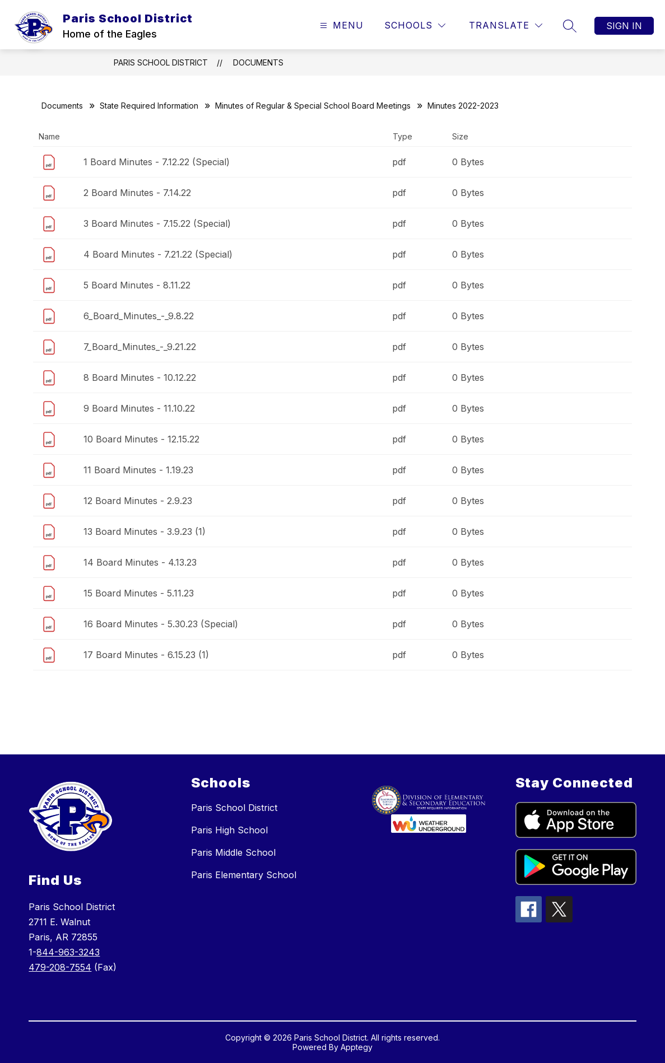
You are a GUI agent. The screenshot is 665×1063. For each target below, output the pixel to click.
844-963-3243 (68, 952)
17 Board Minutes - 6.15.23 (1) (146, 654)
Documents (258, 62)
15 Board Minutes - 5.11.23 (138, 593)
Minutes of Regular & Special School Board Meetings (313, 105)
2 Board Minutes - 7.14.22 (137, 192)
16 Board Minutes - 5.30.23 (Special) (160, 624)
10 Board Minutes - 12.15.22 (141, 439)
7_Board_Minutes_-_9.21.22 (139, 346)
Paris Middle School (233, 852)
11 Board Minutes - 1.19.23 (138, 469)
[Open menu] (340, 25)
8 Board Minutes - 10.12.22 (139, 377)
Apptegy (357, 1047)
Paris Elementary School (243, 874)
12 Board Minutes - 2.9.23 (137, 500)
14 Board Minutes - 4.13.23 (140, 562)
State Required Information (149, 105)
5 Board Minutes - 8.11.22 (136, 285)
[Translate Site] (505, 25)
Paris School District (161, 62)
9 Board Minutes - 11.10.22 (139, 408)
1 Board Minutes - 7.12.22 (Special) (156, 161)
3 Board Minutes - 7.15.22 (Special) (157, 223)
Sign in (624, 25)
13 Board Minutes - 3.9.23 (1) (144, 531)
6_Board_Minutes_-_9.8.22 (138, 315)
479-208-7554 (60, 967)
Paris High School (229, 830)
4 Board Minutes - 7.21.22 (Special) (157, 254)
